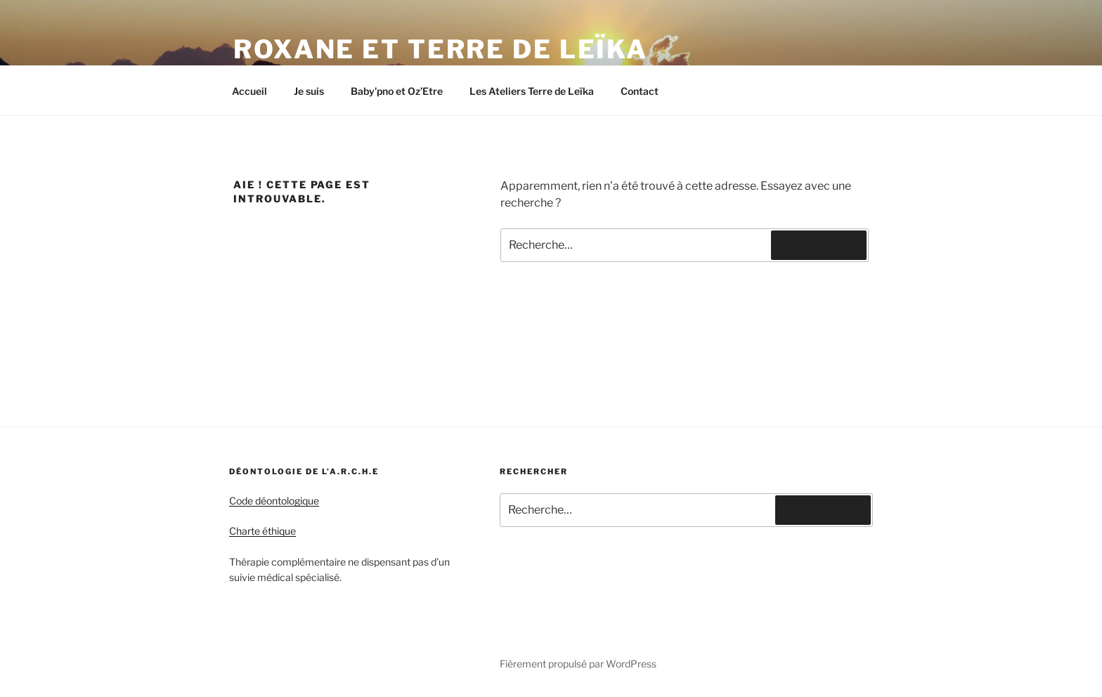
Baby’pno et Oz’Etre (397, 91)
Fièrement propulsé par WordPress (578, 664)
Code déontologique (274, 501)
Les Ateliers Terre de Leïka (531, 91)
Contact (640, 91)
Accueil (249, 91)
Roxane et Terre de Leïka (440, 49)
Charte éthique (262, 531)
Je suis (309, 91)
